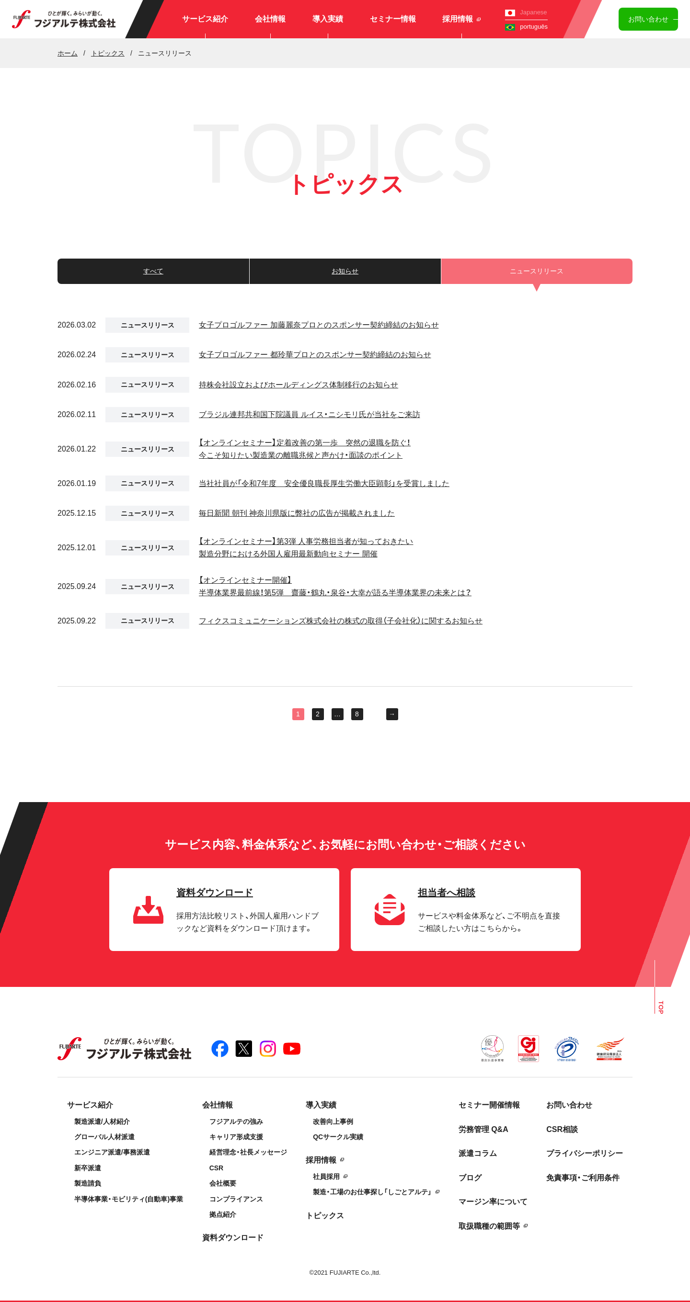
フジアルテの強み (236, 1121)
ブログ (470, 1178)
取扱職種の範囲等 (489, 1226)
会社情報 (270, 19)
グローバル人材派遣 (104, 1137)
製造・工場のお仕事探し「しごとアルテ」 (372, 1192)
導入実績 (327, 19)
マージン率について (493, 1202)
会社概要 (222, 1183)
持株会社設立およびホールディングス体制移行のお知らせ (298, 385)
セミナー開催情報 (489, 1105)
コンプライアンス (236, 1199)
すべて (153, 271)
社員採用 (326, 1176)
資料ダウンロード (233, 1238)
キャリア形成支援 (236, 1137)
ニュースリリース (147, 325)
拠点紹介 (222, 1214)
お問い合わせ (648, 19)
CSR (216, 1168)
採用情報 (461, 19)
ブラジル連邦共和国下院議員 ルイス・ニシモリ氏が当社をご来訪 (309, 414)
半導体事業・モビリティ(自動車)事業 (128, 1199)
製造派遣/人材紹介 (102, 1121)
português (526, 26)
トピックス (325, 1215)
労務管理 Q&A (483, 1129)
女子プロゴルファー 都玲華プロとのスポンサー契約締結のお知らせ (315, 355)
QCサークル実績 (338, 1137)
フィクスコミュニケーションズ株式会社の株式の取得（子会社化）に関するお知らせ (341, 621)
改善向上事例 (333, 1121)
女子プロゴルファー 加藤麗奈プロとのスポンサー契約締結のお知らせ (318, 325)
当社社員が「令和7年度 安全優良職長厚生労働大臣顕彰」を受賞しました (324, 483)
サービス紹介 (205, 19)
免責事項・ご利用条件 (583, 1178)
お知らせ (345, 271)
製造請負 (87, 1183)
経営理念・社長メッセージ (248, 1152)
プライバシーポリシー (584, 1153)
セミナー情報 (393, 19)
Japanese (526, 12)
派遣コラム (478, 1153)
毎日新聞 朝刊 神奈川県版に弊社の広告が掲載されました (297, 513)
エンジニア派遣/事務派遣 (112, 1152)
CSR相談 (562, 1129)
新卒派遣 (87, 1168)
